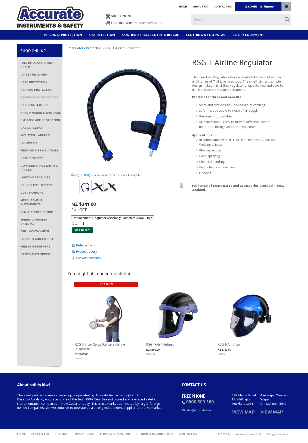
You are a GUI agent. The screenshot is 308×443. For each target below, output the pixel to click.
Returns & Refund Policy (155, 434)
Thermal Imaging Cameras (34, 221)
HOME (183, 6)
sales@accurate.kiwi (197, 410)
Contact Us (188, 434)
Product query (86, 251)
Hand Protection (34, 105)
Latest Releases (34, 74)
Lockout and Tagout (37, 239)
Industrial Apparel (36, 135)
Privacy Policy (84, 434)
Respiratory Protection (40, 97)
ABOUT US (200, 6)
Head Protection (34, 82)
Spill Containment (35, 231)
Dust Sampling (32, 192)
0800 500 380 (198, 402)
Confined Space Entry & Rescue (39, 168)
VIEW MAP (243, 411)
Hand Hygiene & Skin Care (41, 112)
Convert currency (88, 258)
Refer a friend (86, 245)
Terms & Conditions (115, 434)
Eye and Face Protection (40, 120)
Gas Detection (102, 35)
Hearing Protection (36, 89)
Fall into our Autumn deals (38, 65)
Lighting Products (35, 177)
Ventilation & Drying (37, 212)
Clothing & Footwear (205, 35)
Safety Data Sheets (36, 254)
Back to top (40, 434)
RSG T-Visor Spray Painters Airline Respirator (100, 346)
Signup (269, 6)
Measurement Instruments (31, 202)
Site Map (61, 434)
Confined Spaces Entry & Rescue (150, 35)
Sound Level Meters (37, 185)
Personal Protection (63, 35)
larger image (83, 174)
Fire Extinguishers (35, 246)
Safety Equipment (248, 35)
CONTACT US (223, 6)
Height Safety (32, 158)
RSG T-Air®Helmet (160, 344)
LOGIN (252, 6)
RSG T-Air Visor (229, 344)
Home (21, 434)
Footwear (29, 143)
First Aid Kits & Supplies (39, 150)
